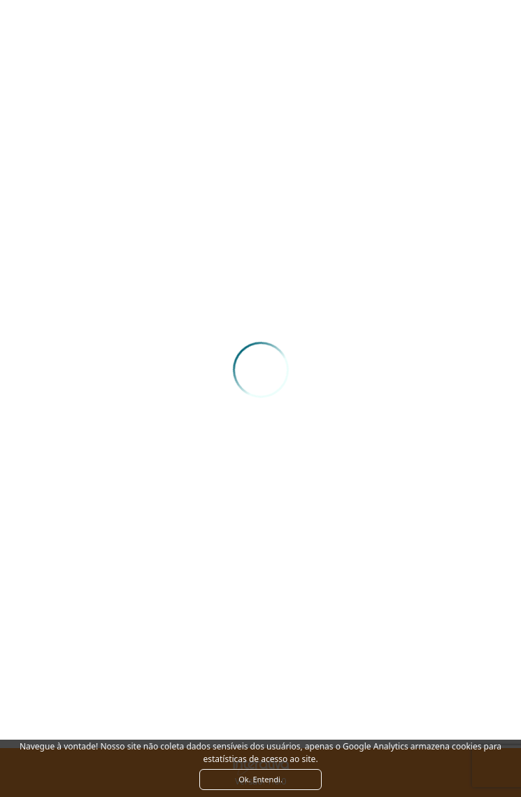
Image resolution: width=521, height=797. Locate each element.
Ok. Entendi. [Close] (260, 779)
